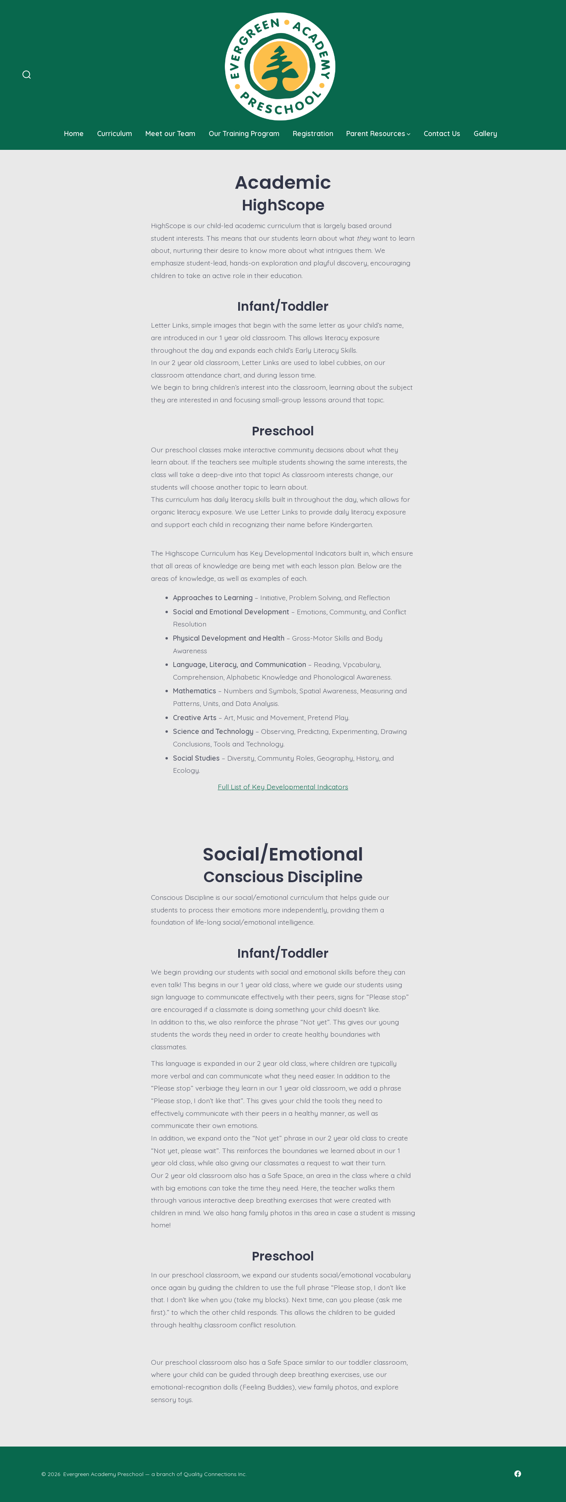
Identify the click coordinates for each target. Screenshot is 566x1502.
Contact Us (442, 133)
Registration (313, 133)
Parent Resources (378, 133)
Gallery (485, 133)
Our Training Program (244, 133)
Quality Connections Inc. (215, 1474)
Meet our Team (170, 133)
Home (74, 133)
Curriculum (114, 133)
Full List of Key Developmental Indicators (283, 786)
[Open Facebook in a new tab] (518, 1474)
